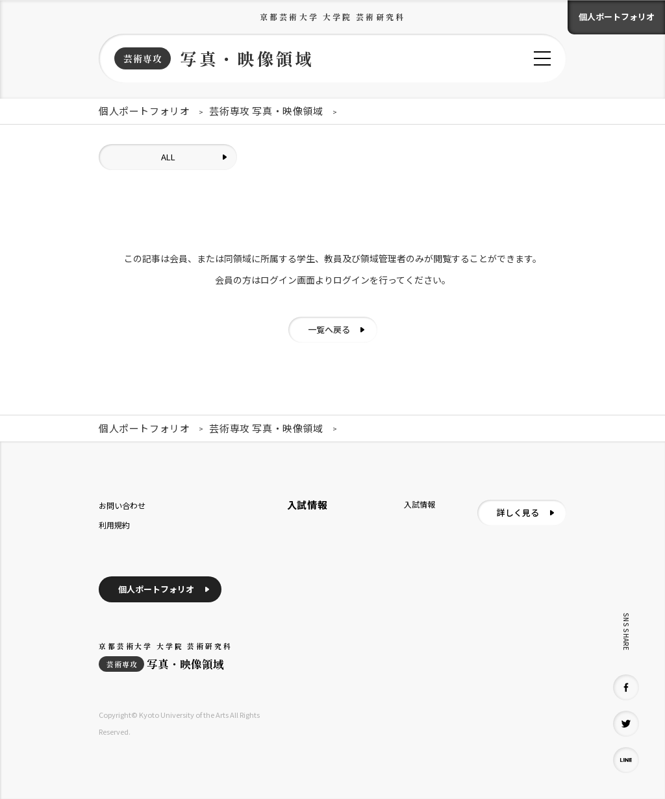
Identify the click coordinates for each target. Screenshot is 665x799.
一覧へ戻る (329, 329)
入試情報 (419, 504)
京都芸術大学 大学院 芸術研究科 (332, 16)
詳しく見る (518, 512)
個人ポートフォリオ (617, 16)
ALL (168, 157)
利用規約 (114, 524)
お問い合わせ (122, 505)
